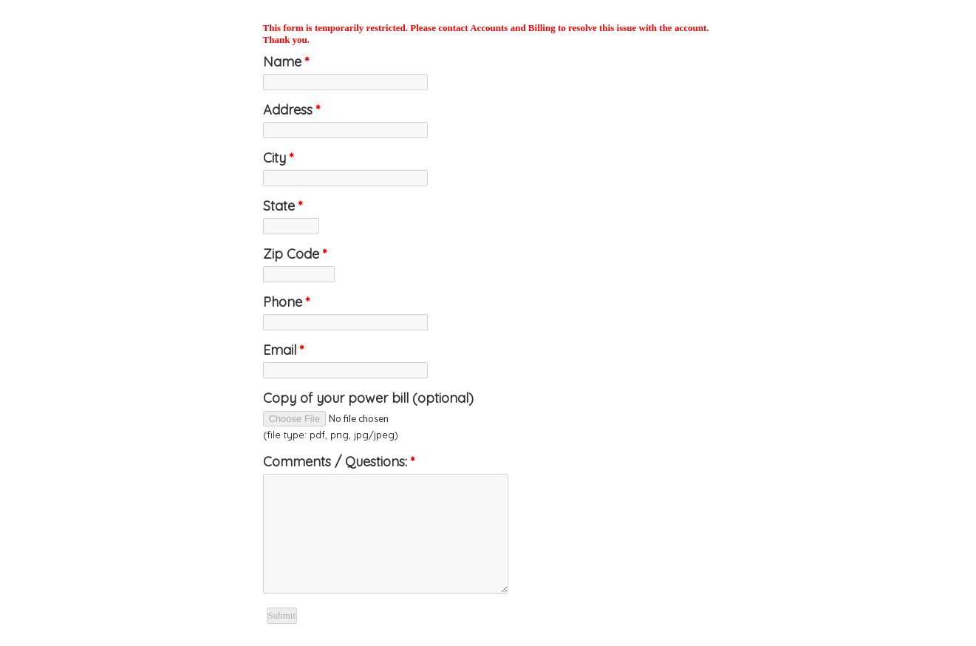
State (283, 205)
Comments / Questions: (339, 461)
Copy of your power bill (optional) (368, 398)
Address (292, 109)
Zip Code (295, 253)
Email (283, 349)
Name (286, 61)
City (278, 157)
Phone (286, 301)
